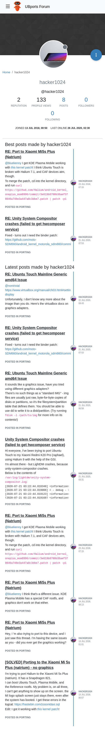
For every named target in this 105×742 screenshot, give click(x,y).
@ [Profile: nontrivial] (12, 285)
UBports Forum (37, 7)
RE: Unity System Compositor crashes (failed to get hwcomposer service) (35, 224)
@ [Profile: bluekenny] (13, 163)
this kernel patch (21, 167)
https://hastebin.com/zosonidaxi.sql (37, 704)
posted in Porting (18, 207)
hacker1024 (85, 181)
